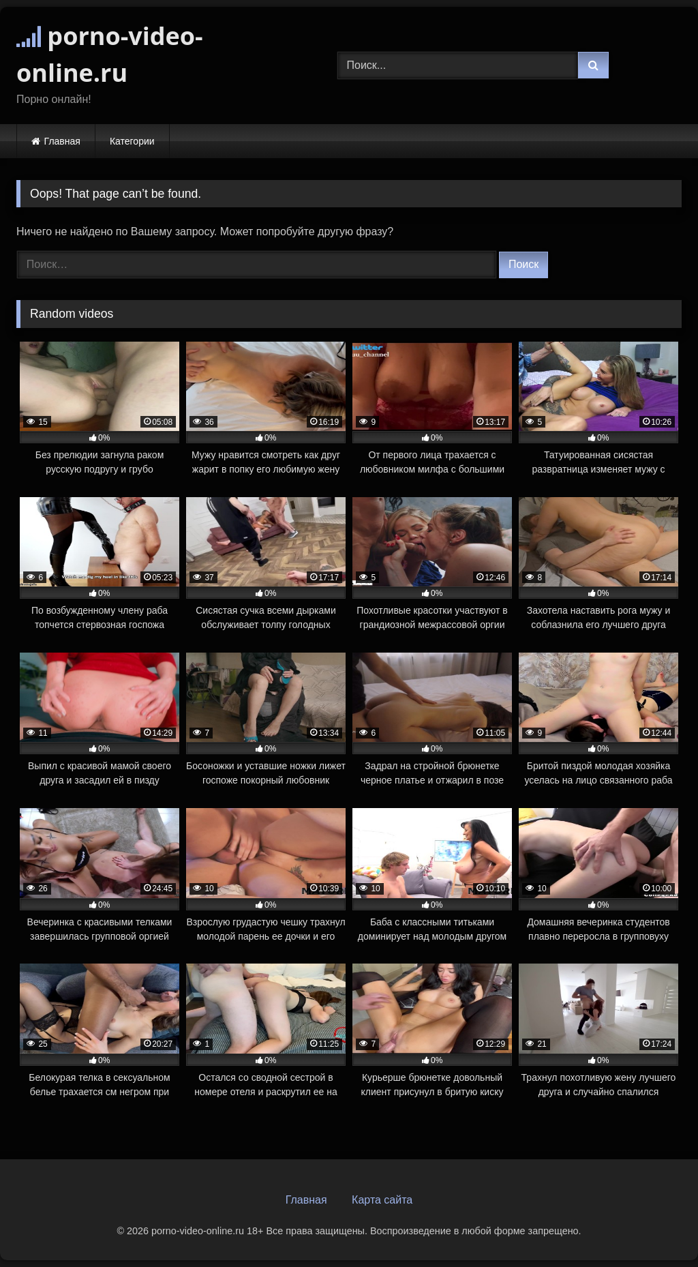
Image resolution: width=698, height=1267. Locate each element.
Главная (62, 141)
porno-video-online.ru (109, 54)
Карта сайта (382, 1200)
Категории (132, 141)
